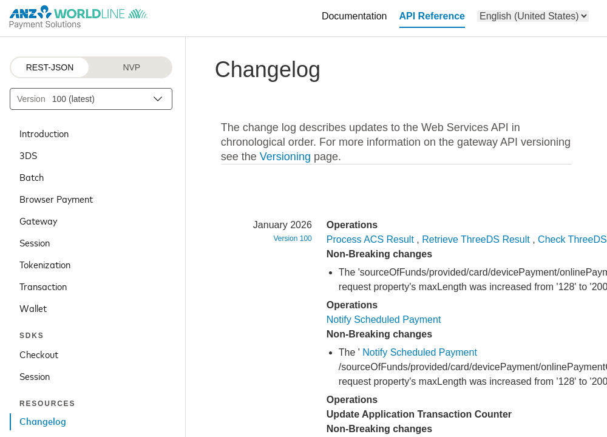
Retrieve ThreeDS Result (476, 239)
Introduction (44, 133)
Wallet (33, 307)
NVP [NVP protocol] (131, 67)
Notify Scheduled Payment (384, 319)
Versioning (285, 157)
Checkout (38, 354)
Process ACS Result (370, 239)
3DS (28, 154)
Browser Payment (56, 198)
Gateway (38, 220)
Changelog (42, 422)
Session (34, 242)
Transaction (43, 286)
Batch (31, 176)
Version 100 (292, 238)
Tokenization (44, 264)
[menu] (533, 16)
